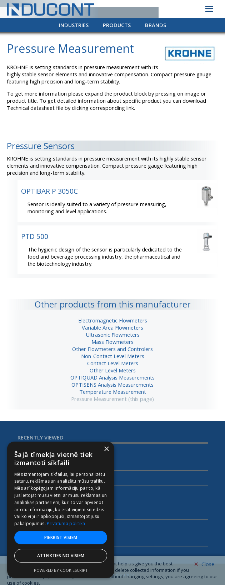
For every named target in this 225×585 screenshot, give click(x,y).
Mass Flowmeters (112, 341)
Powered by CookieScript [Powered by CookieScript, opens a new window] (61, 570)
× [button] (106, 449)
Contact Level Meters (112, 363)
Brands (155, 25)
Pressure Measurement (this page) (112, 398)
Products (117, 25)
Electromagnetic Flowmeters (112, 320)
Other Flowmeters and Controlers (112, 348)
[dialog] (60, 510)
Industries (74, 25)
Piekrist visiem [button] (61, 537)
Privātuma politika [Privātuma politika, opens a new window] (66, 523)
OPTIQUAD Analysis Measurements (112, 377)
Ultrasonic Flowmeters (113, 334)
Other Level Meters (113, 370)
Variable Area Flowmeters (112, 327)
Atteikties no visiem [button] (61, 556)
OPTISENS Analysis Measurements (112, 384)
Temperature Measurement (112, 391)
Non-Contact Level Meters (112, 356)
